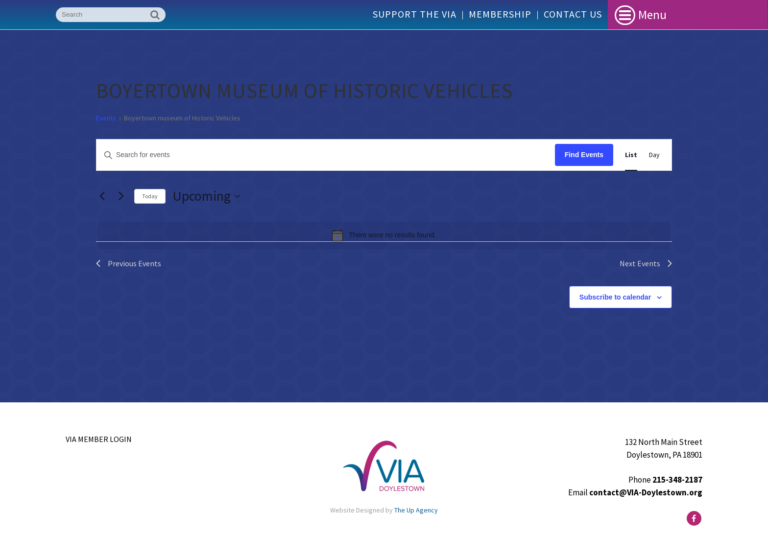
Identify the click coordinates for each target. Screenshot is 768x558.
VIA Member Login (99, 439)
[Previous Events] (102, 196)
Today (150, 196)
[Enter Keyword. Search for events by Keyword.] (325, 155)
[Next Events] (121, 196)
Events (106, 118)
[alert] (384, 235)
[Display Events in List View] (631, 155)
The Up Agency (416, 510)
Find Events (584, 155)
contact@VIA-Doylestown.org (645, 492)
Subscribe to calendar (615, 297)
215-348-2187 (677, 479)
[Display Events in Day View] (654, 155)
